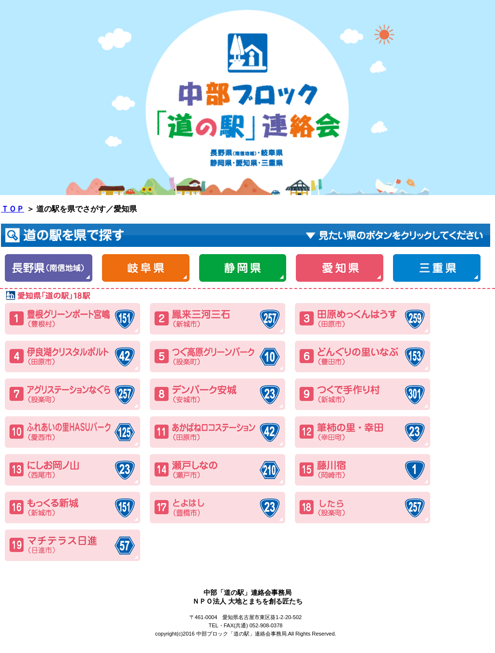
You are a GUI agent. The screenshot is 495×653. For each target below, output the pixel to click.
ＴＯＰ (12, 208)
